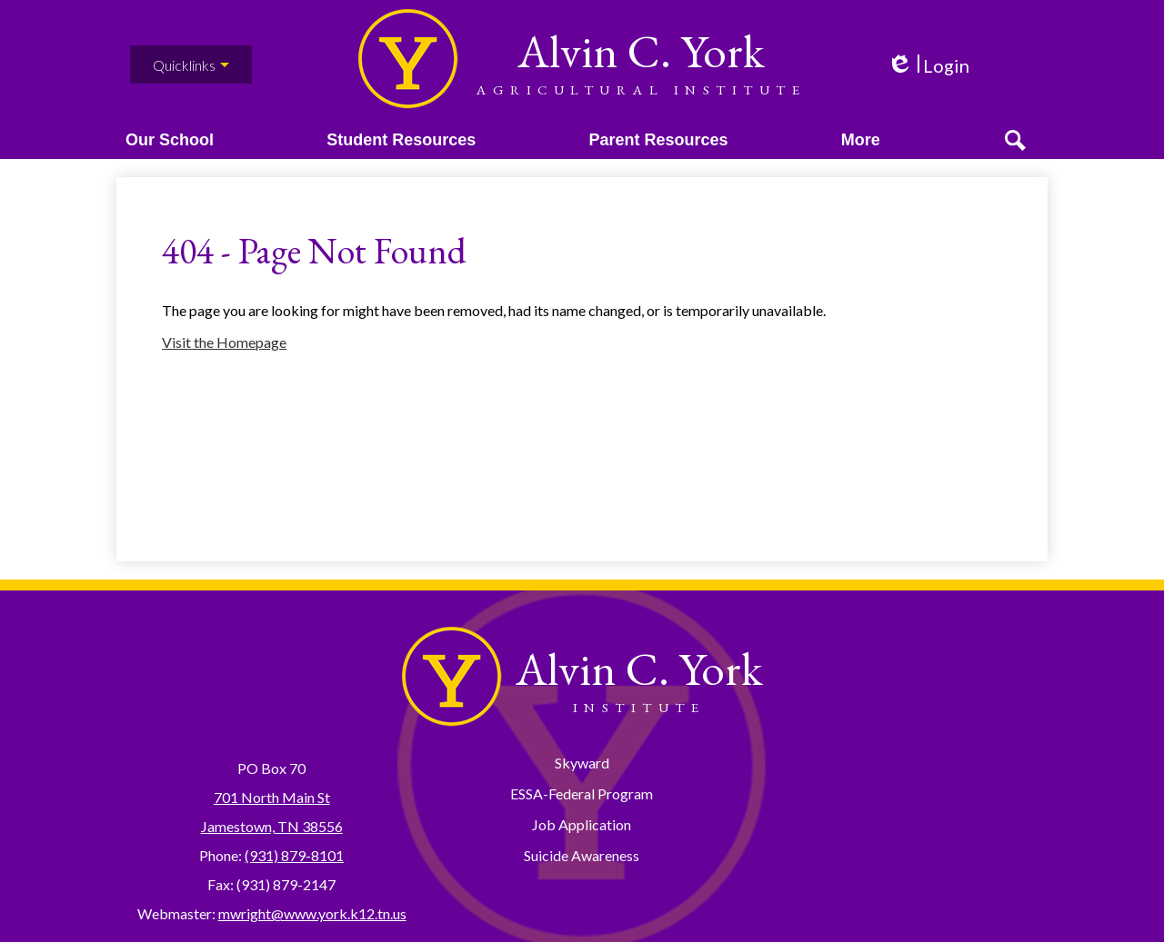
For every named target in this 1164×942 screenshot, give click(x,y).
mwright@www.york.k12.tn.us (312, 913)
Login (928, 66)
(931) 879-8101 (294, 855)
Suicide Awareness (581, 855)
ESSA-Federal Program (581, 793)
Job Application (581, 824)
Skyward (582, 762)
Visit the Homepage (224, 363)
